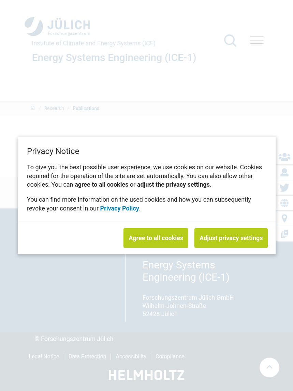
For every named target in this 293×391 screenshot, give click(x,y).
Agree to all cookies (156, 237)
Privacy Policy (119, 208)
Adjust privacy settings (231, 237)
